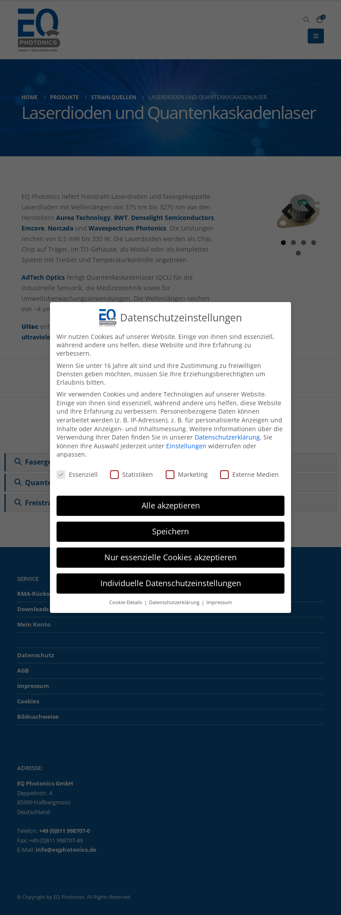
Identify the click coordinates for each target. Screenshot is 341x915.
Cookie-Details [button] (126, 602)
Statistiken (131, 474)
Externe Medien (249, 474)
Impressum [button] (219, 602)
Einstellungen (186, 446)
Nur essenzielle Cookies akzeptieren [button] (170, 557)
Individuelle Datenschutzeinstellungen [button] (170, 583)
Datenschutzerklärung (227, 437)
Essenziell (77, 474)
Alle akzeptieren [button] (171, 505)
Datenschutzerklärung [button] (175, 602)
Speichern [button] (170, 531)
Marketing (187, 474)
